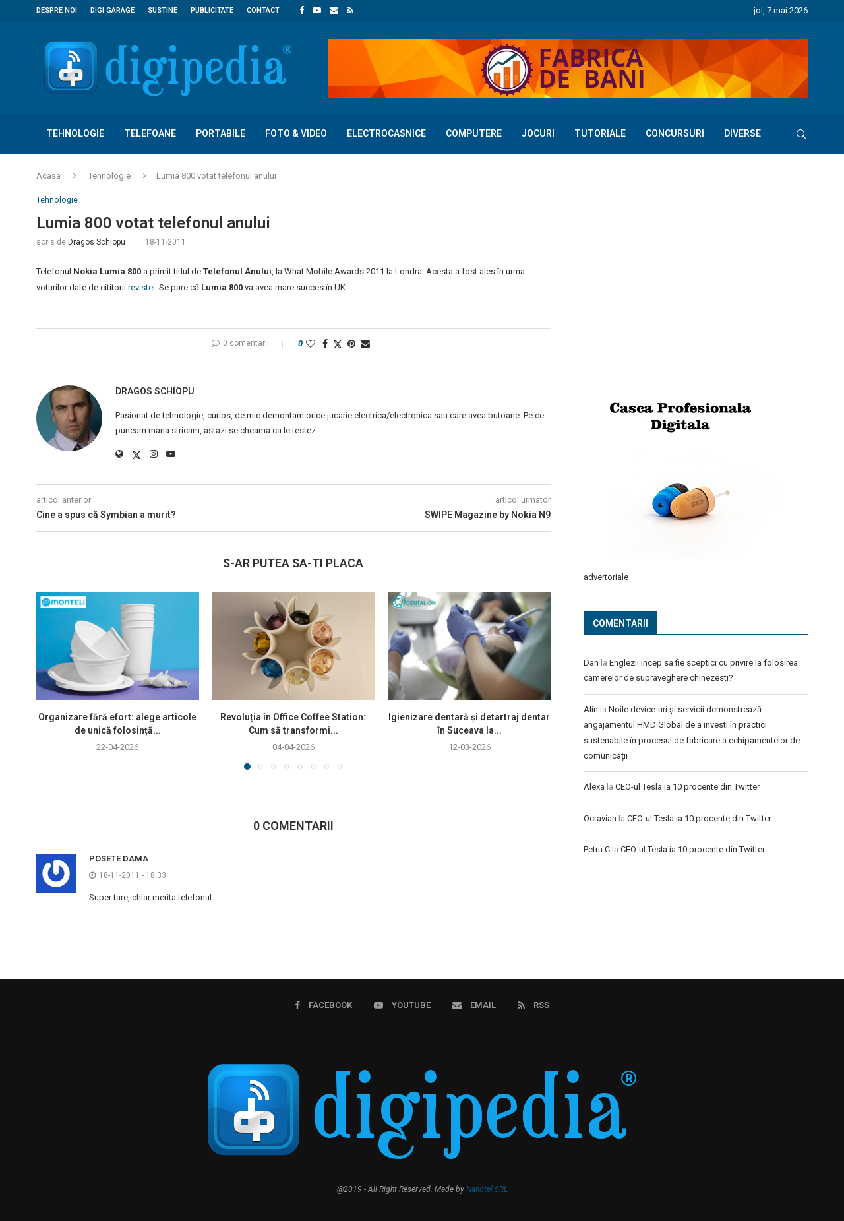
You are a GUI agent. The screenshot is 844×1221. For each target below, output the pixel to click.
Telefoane (150, 132)
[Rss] (350, 10)
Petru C (597, 847)
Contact (263, 10)
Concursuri (675, 132)
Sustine (162, 10)
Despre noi (56, 10)
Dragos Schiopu (96, 241)
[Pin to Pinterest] (351, 343)
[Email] (334, 10)
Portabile (220, 132)
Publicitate (212, 10)
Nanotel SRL (487, 1188)
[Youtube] (317, 10)
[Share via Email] (365, 343)
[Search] (801, 132)
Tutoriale (600, 132)
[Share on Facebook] (325, 343)
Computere (474, 132)
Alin (591, 707)
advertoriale (606, 575)
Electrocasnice (386, 132)
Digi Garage (112, 10)
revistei (141, 287)
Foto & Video (296, 132)
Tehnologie (75, 132)
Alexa (594, 785)
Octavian (600, 816)
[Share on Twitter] (337, 343)
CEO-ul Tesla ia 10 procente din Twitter (687, 785)
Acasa (48, 174)
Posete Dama (118, 858)
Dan (591, 661)
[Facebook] (301, 10)
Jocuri (538, 132)
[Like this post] (310, 343)
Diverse (742, 132)
